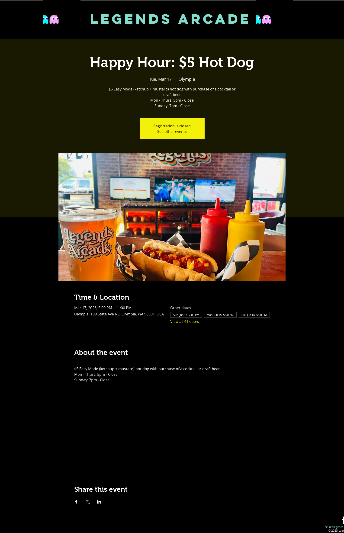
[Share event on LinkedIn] (99, 502)
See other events (172, 131)
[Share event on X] (88, 502)
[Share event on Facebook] (76, 502)
